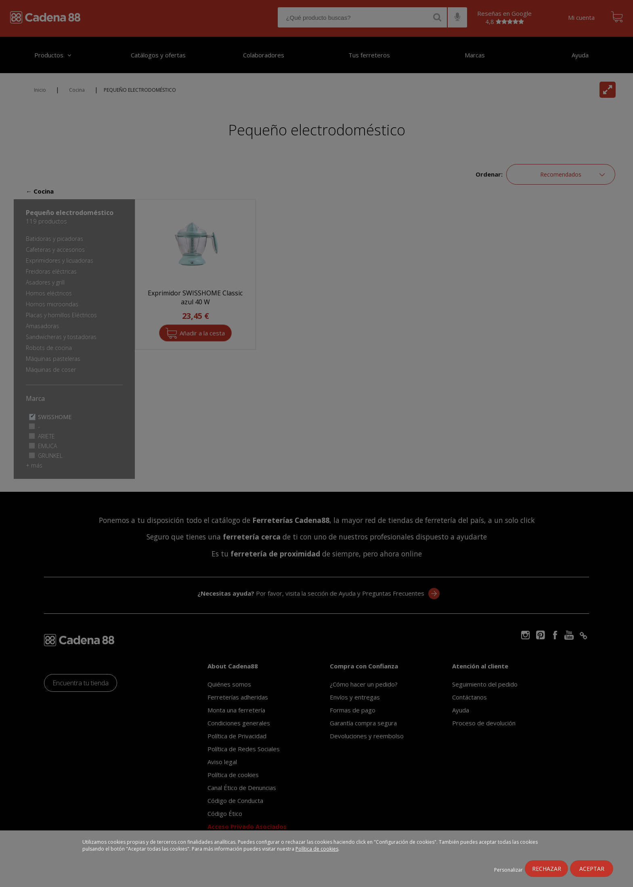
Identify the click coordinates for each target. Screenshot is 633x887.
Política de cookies (317, 848)
